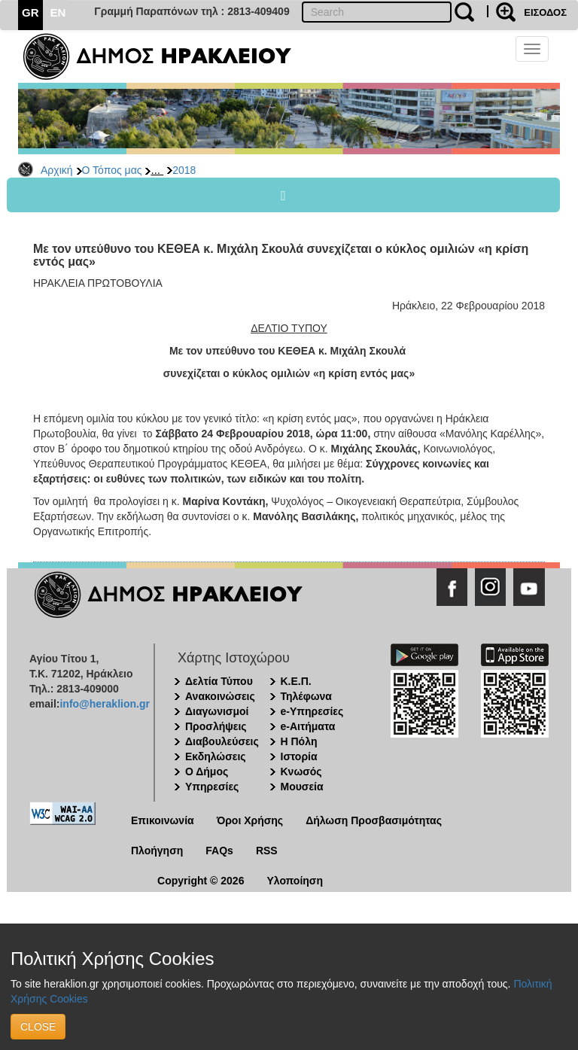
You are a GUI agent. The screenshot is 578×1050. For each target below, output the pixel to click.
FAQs (219, 851)
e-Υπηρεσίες (312, 711)
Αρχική (57, 170)
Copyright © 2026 (200, 881)
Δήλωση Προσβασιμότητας (374, 820)
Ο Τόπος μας (112, 170)
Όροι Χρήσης (250, 820)
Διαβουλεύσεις (222, 741)
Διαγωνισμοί (216, 711)
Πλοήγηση (157, 851)
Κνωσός (301, 771)
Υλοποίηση (294, 881)
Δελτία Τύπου (219, 681)
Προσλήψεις (216, 726)
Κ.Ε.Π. (296, 681)
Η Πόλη (299, 741)
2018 (184, 170)
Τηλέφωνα (306, 696)
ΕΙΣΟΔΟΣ (545, 12)
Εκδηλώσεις (215, 756)
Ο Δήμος (206, 771)
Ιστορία (299, 756)
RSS (267, 851)
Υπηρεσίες (212, 787)
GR (30, 12)
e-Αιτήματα (308, 726)
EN (58, 12)
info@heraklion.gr (104, 704)
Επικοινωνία (162, 820)
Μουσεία (302, 787)
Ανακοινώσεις (220, 696)
